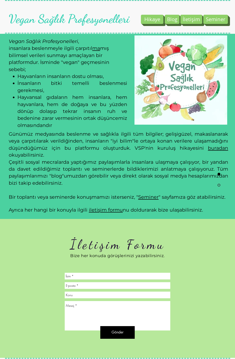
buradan (218, 148)
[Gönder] (117, 332)
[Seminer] (215, 19)
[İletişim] (191, 19)
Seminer (148, 197)
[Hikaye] (152, 19)
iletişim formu (106, 210)
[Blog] (172, 19)
